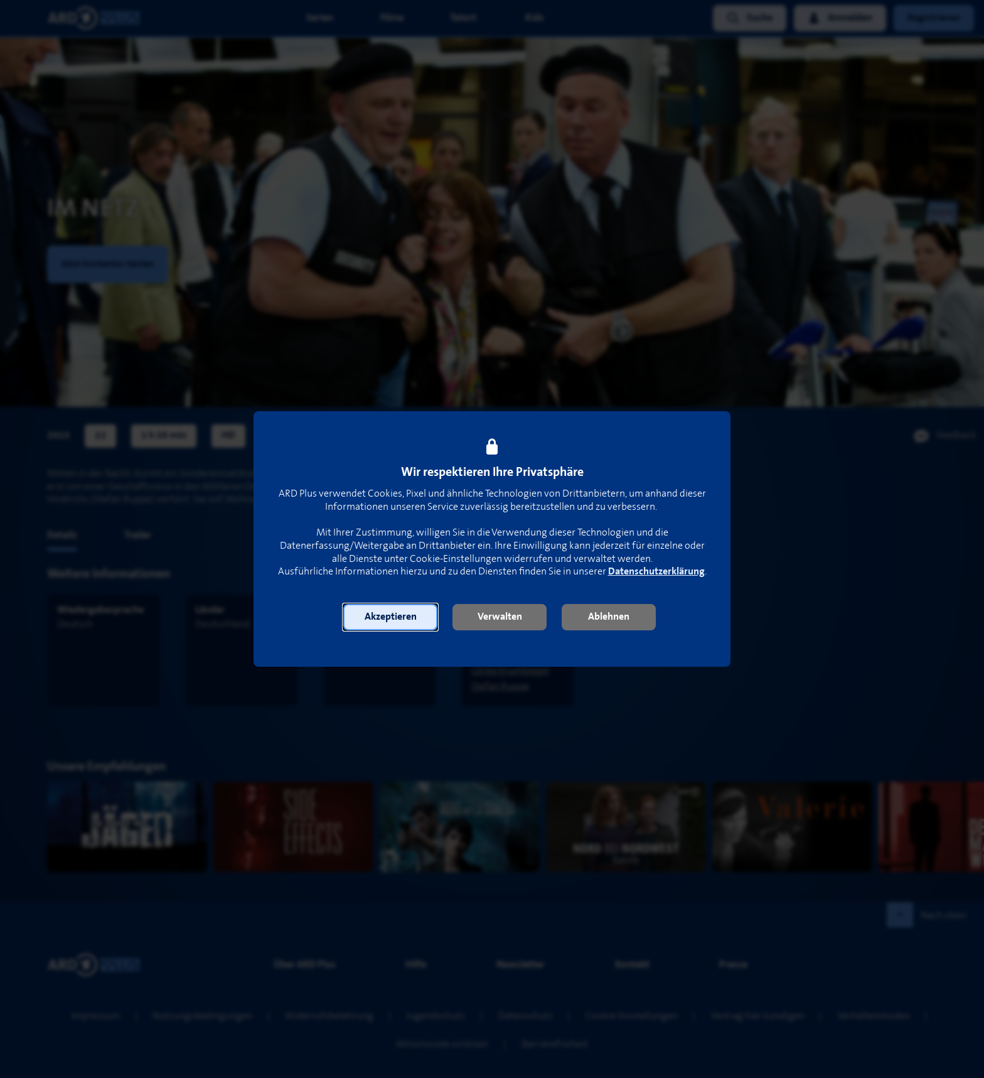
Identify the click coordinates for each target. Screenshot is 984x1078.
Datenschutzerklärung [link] (656, 572)
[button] (390, 617)
